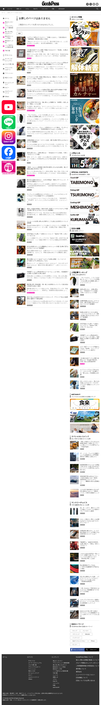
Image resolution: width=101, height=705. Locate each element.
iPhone (93, 641)
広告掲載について (82, 677)
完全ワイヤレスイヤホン (78, 641)
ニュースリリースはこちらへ (85, 675)
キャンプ (74, 630)
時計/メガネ (8, 77)
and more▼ (62, 8)
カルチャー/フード (8, 92)
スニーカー (86, 630)
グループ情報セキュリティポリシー (87, 663)
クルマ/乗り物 (9, 64)
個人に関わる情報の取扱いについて (87, 660)
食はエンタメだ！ (9, 22)
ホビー (7, 87)
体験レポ (19, 8)
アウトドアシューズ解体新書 (9, 27)
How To (35, 8)
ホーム (3, 12)
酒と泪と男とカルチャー (9, 32)
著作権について (81, 669)
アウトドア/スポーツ (8, 68)
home (4, 9)
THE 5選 (7, 50)
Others (7, 96)
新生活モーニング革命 (9, 37)
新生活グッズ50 (9, 41)
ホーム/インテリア (9, 83)
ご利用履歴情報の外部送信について (87, 666)
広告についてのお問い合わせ (85, 680)
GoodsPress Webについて (84, 657)
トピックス (44, 8)
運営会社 (79, 672)
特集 (53, 8)
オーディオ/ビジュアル (8, 59)
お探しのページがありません (14, 12)
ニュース (10, 8)
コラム (27, 8)
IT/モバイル (8, 55)
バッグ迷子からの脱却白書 (9, 46)
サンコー (74, 644)
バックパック (76, 637)
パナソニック (76, 634)
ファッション (9, 73)
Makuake (87, 634)
